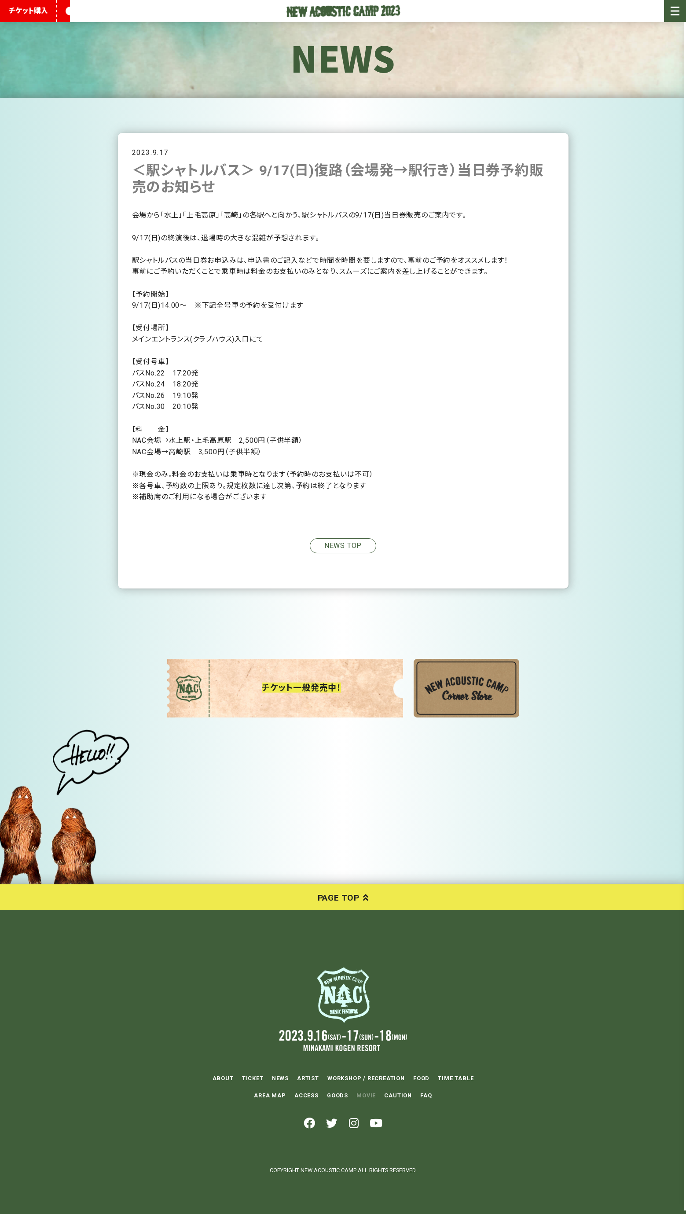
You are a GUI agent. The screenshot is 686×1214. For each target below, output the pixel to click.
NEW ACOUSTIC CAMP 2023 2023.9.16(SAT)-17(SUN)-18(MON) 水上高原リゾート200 (343, 995)
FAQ (426, 1095)
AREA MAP (270, 1095)
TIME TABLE (455, 1078)
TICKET (253, 1078)
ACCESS (306, 1095)
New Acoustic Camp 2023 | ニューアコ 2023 (343, 11)
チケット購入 (28, 11)
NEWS (280, 1078)
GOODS (337, 1095)
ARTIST (308, 1078)
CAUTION (398, 1095)
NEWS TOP (343, 545)
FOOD (421, 1078)
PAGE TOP (339, 898)
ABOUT (223, 1078)
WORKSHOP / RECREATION (366, 1078)
